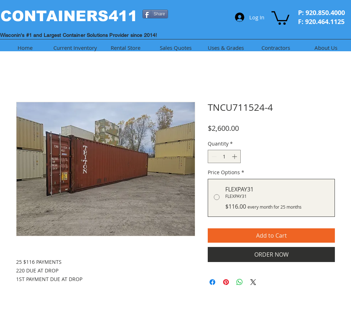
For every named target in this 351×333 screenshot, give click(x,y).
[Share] (155, 14)
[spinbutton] (224, 156)
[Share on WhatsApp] (239, 282)
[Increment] (235, 156)
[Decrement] (213, 156)
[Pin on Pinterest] (226, 282)
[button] (280, 17)
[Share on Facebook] (212, 282)
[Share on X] (253, 282)
